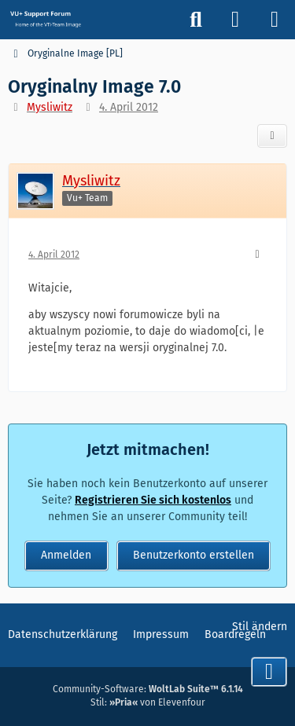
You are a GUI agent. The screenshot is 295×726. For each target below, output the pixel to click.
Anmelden (66, 555)
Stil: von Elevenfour (147, 702)
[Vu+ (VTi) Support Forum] (45, 19)
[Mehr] (257, 255)
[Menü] (274, 19)
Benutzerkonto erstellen (193, 555)
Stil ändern (259, 626)
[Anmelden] (235, 19)
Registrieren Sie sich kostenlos (153, 500)
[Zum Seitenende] (269, 672)
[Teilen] (272, 136)
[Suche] (196, 19)
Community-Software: (148, 689)
